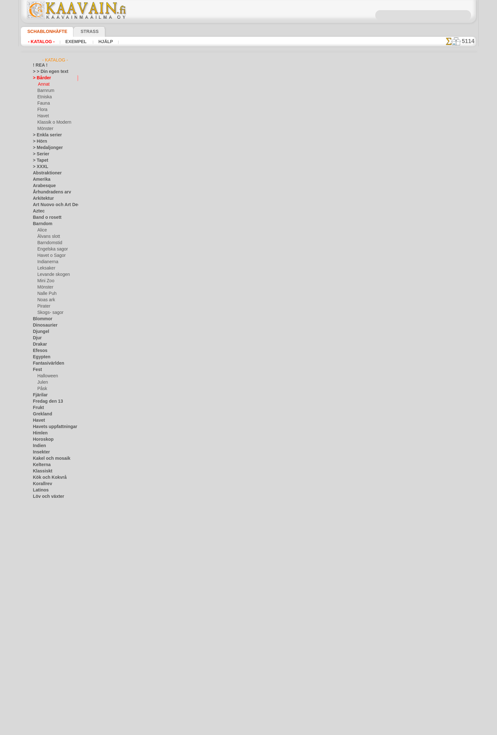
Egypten (40, 357)
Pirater (43, 306)
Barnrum (45, 91)
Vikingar (40, 642)
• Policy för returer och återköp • (248, 317)
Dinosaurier (43, 325)
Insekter (40, 452)
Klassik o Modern (52, 122)
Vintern (39, 649)
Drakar (39, 344)
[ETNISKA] (46, 687)
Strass (80, 31)
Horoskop (41, 439)
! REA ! (39, 65)
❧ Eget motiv (44, 712)
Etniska (43, 97)
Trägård (39, 617)
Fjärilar (39, 395)
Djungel (39, 332)
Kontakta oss (249, 286)
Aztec (38, 211)
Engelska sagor (50, 249)
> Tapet (39, 160)
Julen (41, 382)
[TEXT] (43, 706)
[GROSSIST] (43, 655)
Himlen (39, 433)
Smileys (39, 592)
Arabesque (42, 186)
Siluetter (40, 579)
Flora (42, 110)
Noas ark (45, 300)
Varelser (40, 630)
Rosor (38, 560)
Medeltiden (43, 515)
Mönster (45, 129)
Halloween (46, 376)
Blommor (41, 319)
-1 (225, 219)
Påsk (41, 389)
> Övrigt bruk (139, 165)
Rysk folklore (44, 566)
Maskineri (41, 509)
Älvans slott (47, 236)
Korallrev (41, 484)
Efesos (38, 351)
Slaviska (40, 585)
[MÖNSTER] (48, 699)
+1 (272, 219)
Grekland (41, 414)
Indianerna (46, 262)
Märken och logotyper (52, 503)
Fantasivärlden (46, 363)
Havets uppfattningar (52, 427)
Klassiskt (41, 471)
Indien (38, 446)
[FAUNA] (45, 693)
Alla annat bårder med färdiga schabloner (248, 233)
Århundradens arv (49, 192)
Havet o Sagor (49, 255)
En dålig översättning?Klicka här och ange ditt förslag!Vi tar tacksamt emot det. (248, 262)
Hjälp (97, 41)
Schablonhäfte (43, 31)
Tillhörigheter (44, 604)
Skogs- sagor (48, 312)
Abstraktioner (45, 173)
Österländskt (44, 541)
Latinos (39, 490)
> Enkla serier (44, 135)
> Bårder (40, 78)
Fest (37, 370)
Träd (37, 611)
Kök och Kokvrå (46, 477)
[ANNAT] (45, 661)
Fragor (225, 286)
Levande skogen (51, 274)
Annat (43, 84)
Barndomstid (48, 243)
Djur (37, 338)
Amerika (40, 179)
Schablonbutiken (197, 286)
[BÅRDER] (46, 668)
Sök (313, 286)
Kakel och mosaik (48, 458)
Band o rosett (45, 217)
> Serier (39, 154)
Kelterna (40, 465)
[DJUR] (43, 680)
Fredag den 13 (45, 401)
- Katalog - (39, 41)
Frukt (37, 408)
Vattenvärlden (45, 636)
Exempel (71, 41)
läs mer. (288, 730)
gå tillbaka (249, 219)
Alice (41, 230)
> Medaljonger (45, 148)
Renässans (42, 553)
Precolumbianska (48, 547)
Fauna (42, 103)
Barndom (41, 224)
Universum (42, 623)
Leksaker (45, 268)
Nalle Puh (45, 293)
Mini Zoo (45, 281)
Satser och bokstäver (51, 573)
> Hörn (38, 141)
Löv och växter (46, 496)
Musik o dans (44, 528)
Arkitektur (42, 198)
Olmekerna (42, 534)
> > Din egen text (47, 72)
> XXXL (39, 167)
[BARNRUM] (48, 674)
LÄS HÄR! (182, 165)
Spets (38, 598)
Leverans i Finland (286, 286)
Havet (42, 116)
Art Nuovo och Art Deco (54, 205)
